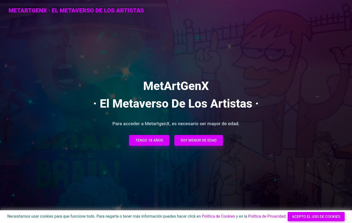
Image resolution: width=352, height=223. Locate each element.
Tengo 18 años (149, 140)
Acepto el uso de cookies (316, 216)
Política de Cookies (218, 216)
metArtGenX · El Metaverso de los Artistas (76, 10)
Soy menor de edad (199, 140)
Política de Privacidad (267, 216)
